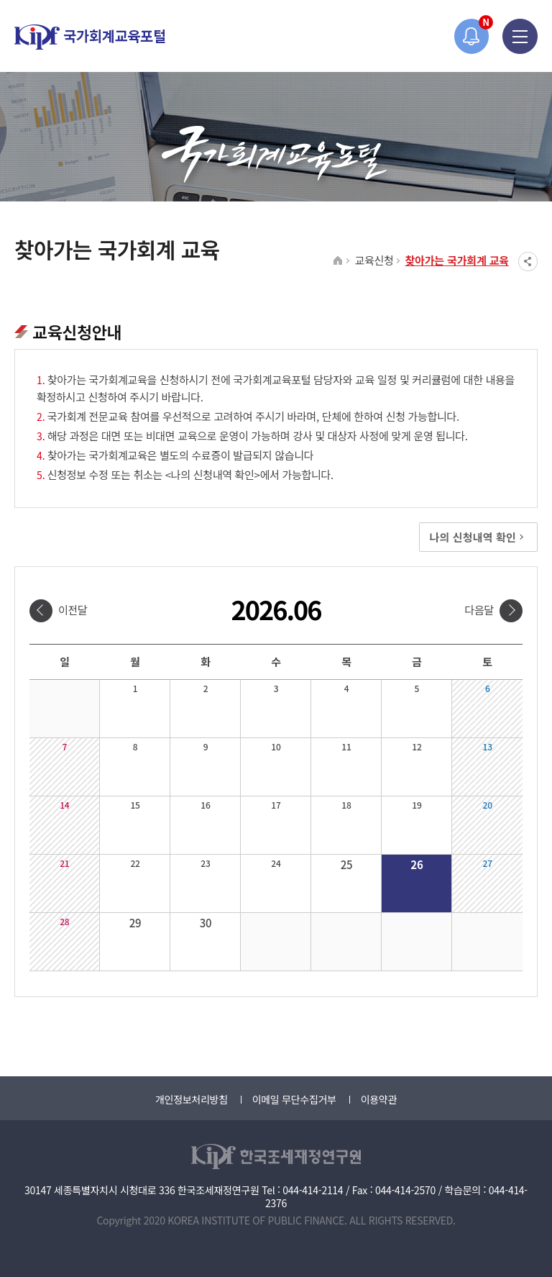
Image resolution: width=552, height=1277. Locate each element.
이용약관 (379, 1099)
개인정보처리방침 (191, 1099)
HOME (338, 261)
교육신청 (373, 260)
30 (206, 922)
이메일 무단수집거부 (294, 1099)
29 (135, 922)
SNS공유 (528, 261)
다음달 (479, 609)
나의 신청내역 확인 (478, 537)
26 (416, 864)
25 (347, 864)
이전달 (73, 609)
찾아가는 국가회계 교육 (457, 260)
